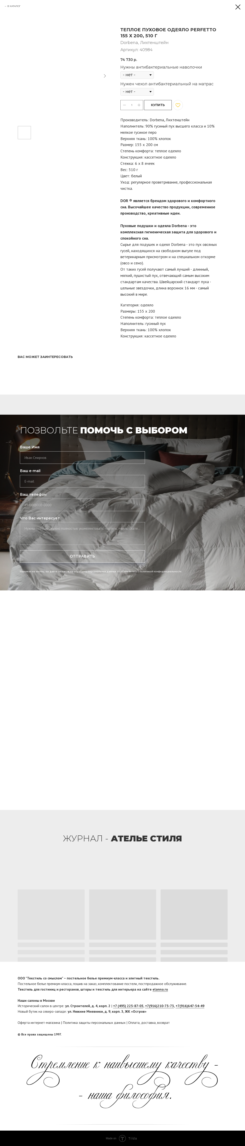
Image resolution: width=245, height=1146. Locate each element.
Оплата (134, 1022)
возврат (163, 1022)
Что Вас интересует (40, 518)
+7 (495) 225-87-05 (128, 1006)
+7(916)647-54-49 (190, 1006)
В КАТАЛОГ (14, 6)
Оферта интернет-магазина (39, 1022)
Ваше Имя (30, 447)
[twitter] (224, 1034)
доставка (148, 1022)
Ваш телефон (33, 494)
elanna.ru (160, 989)
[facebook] (215, 1034)
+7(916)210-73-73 (159, 1006)
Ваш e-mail (30, 471)
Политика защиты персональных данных (94, 1022)
